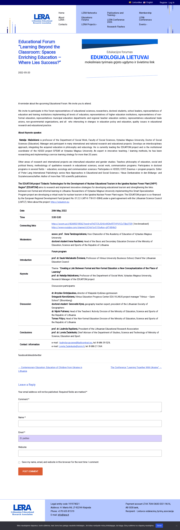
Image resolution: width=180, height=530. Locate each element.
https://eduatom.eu (60, 202)
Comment (23, 399)
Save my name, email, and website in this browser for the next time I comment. (60, 462)
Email (21, 432)
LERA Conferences (145, 18)
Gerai (159, 526)
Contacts (62, 24)
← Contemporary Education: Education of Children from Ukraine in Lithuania (50, 369)
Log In (171, 2)
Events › (143, 24)
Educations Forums (86, 18)
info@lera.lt (63, 515)
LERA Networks (89, 13)
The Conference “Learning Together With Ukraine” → (136, 367)
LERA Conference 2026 (115, 20)
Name (22, 417)
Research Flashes (116, 26)
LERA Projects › (89, 24)
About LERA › (61, 18)
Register (163, 2)
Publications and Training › (115, 14)
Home (61, 13)
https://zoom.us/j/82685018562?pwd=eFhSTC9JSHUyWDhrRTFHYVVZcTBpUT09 (92, 223)
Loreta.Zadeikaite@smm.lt (72, 346)
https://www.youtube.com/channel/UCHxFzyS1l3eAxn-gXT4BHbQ (84, 227)
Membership (145, 13)
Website (22, 447)
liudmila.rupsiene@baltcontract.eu (75, 342)
